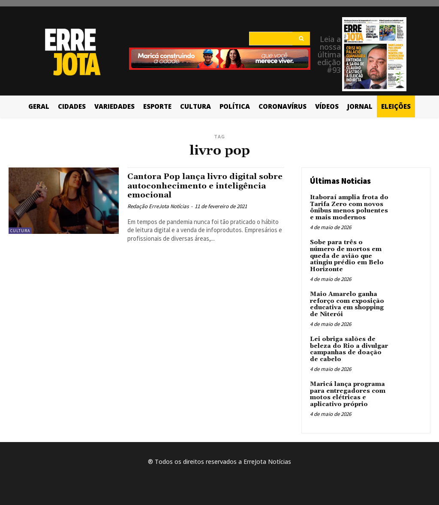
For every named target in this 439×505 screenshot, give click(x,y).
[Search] (301, 38)
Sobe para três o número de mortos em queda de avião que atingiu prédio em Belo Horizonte (347, 256)
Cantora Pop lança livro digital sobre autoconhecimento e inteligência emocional (193, 185)
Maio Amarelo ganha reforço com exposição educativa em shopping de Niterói (347, 303)
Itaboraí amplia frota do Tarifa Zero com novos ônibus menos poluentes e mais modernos (349, 207)
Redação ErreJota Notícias (158, 205)
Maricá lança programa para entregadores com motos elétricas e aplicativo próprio (347, 393)
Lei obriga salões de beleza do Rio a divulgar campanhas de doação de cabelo (349, 348)
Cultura (20, 230)
